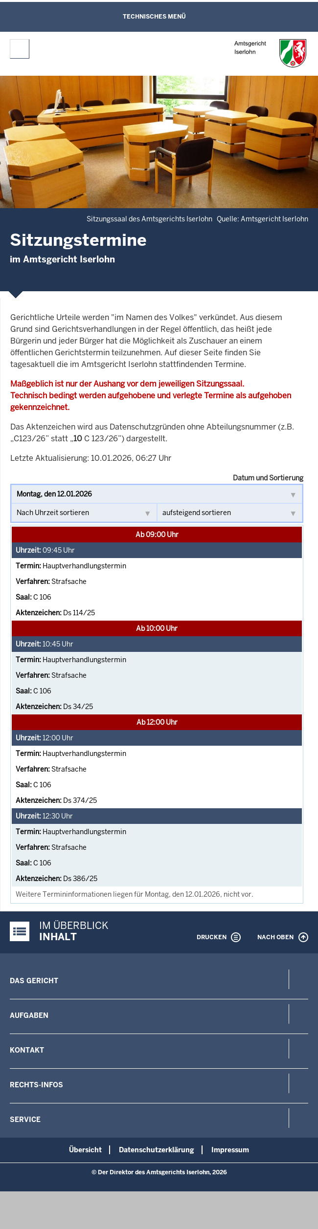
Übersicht (85, 1149)
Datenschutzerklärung (156, 1149)
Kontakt (27, 1050)
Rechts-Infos (36, 1084)
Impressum (230, 1149)
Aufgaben (29, 1015)
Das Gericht (34, 980)
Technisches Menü (154, 17)
